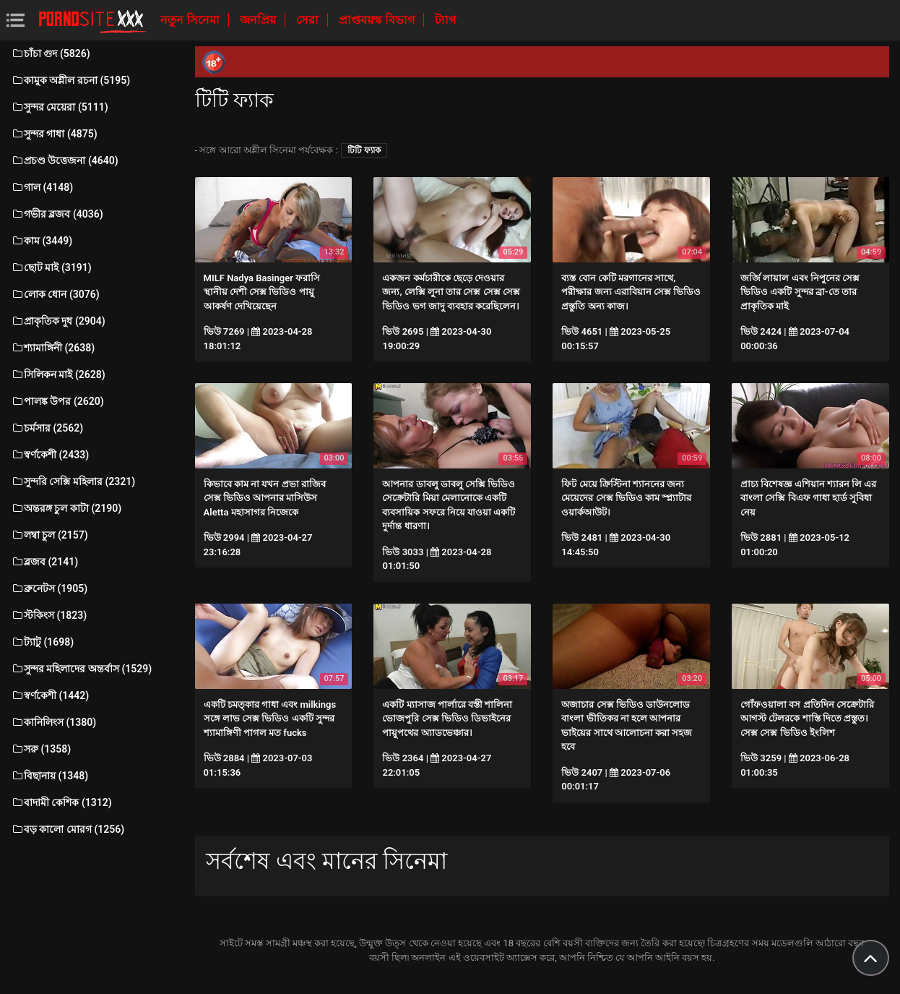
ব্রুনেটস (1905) (49, 588)
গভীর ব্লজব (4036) (57, 214)
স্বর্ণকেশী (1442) (50, 695)
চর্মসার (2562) (47, 428)
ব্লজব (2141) (44, 561)
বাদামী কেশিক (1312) (61, 802)
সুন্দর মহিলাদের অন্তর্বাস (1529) (81, 668)
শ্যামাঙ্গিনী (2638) (53, 348)
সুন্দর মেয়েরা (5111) (59, 107)
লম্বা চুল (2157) (49, 535)
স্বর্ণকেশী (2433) (50, 454)
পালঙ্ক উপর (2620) (57, 401)
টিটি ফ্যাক (364, 150)
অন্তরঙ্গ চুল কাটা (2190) (66, 508)
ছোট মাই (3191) (51, 267)
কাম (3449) (41, 241)
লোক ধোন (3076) (55, 294)
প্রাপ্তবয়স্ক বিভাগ (378, 20)
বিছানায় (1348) (49, 775)
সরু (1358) (41, 749)
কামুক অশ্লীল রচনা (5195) (70, 80)
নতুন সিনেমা (191, 20)
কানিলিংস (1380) (53, 722)
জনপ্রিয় (259, 20)
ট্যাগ (445, 20)
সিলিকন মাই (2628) (58, 374)
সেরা (308, 20)
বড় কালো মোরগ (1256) (67, 829)
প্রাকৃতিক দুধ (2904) (58, 321)
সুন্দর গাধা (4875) (54, 134)
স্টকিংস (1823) (49, 615)
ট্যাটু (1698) (42, 642)
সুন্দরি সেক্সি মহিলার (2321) (73, 481)
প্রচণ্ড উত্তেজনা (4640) (64, 160)
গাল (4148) (42, 187)
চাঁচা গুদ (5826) (50, 53)
